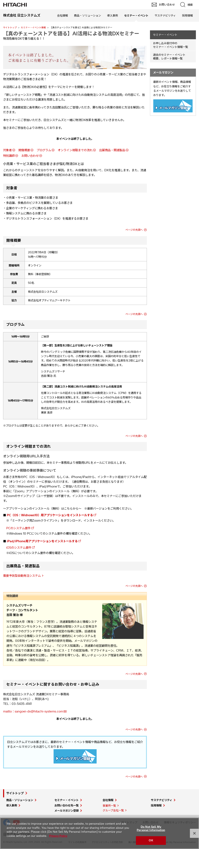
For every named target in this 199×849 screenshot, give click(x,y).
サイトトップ (10, 27)
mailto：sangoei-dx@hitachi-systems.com (33, 711)
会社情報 (62, 15)
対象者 (7, 150)
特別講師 (9, 156)
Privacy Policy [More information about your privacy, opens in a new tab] (58, 835)
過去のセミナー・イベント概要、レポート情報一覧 (169, 56)
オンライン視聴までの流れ (75, 150)
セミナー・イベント (165, 34)
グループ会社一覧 (113, 810)
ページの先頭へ (134, 229)
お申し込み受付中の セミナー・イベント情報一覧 (170, 45)
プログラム (44, 150)
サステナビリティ (165, 15)
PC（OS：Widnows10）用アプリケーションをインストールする (50, 515)
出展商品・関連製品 (112, 150)
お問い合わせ (30, 156)
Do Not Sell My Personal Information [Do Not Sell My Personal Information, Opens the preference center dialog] (151, 828)
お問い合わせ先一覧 (66, 805)
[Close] (194, 833)
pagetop (194, 730)
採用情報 (187, 15)
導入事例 (112, 15)
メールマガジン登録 (66, 810)
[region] (99, 833)
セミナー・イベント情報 (33, 27)
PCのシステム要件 (18, 528)
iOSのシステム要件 (18, 547)
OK (151, 840)
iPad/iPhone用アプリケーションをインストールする (42, 541)
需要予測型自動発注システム (22, 576)
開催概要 (24, 150)
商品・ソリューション (87, 15)
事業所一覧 (109, 805)
